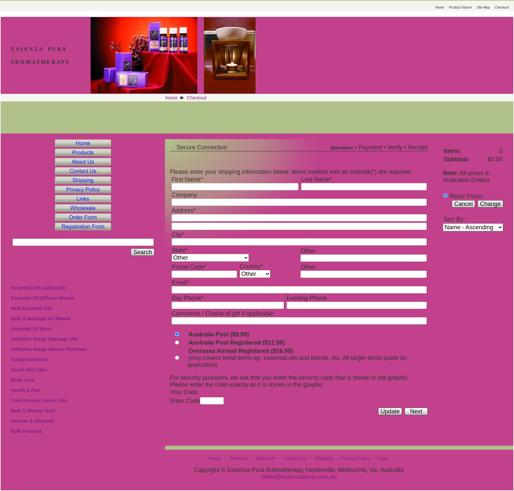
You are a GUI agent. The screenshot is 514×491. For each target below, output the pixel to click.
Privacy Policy (355, 458)
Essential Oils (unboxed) (38, 287)
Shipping (324, 458)
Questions (342, 147)
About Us (265, 458)
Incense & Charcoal (32, 421)
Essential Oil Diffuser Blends (42, 298)
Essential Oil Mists (31, 328)
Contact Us (294, 458)
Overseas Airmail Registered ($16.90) (240, 351)
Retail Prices (466, 196)
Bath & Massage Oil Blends (41, 318)
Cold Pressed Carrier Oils (39, 400)
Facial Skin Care (29, 369)
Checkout (502, 7)
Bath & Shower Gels (33, 410)
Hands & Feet (25, 390)
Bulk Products (26, 431)
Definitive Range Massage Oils (44, 339)
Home (439, 7)
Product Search (460, 7)
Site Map (483, 7)
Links (383, 458)
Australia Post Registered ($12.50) (236, 342)
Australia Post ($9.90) (218, 334)
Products (239, 458)
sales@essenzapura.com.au (298, 476)
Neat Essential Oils (32, 308)
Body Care (22, 380)
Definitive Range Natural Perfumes (49, 349)
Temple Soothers (29, 359)
